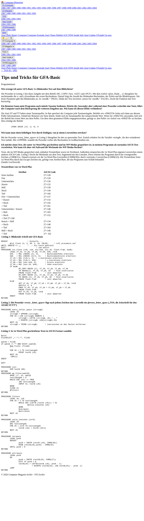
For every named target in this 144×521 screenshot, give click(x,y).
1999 (69, 8)
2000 (74, 8)
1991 (29, 8)
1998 (64, 8)
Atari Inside (7, 22)
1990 (23, 8)
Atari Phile (6, 35)
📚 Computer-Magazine (12, 2)
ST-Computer (7, 5)
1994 (44, 8)
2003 (89, 8)
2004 (94, 8)
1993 (39, 8)
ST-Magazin (7, 11)
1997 (59, 8)
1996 (54, 8)
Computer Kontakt (36, 35)
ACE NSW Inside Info (73, 35)
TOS (4, 16)
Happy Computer (20, 35)
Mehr (4, 33)
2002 (84, 8)
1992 (34, 8)
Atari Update (90, 35)
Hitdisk (59, 35)
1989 (18, 8)
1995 (49, 8)
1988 (13, 8)
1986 (3, 8)
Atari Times (50, 35)
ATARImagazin (8, 27)
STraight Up (102, 35)
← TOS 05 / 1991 (9, 70)
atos (110, 35)
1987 (8, 8)
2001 (79, 8)
